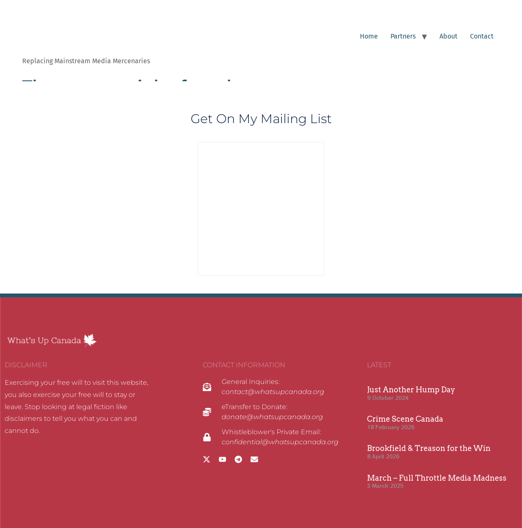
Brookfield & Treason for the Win (429, 448)
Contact (482, 36)
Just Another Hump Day (411, 389)
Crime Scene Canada (405, 419)
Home (369, 36)
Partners (403, 36)
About (448, 36)
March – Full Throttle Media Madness (436, 478)
